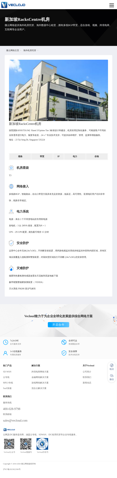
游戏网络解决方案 (40, 383)
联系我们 (87, 377)
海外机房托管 (29, 50)
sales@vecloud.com (15, 420)
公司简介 (87, 372)
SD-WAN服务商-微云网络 (38, 4)
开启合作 (58, 324)
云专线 (6, 377)
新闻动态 (87, 383)
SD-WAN (7, 372)
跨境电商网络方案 (40, 372)
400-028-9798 (11, 409)
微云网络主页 (12, 50)
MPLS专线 (8, 383)
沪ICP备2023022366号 (12, 469)
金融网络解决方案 (40, 377)
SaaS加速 (7, 388)
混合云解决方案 (39, 388)
